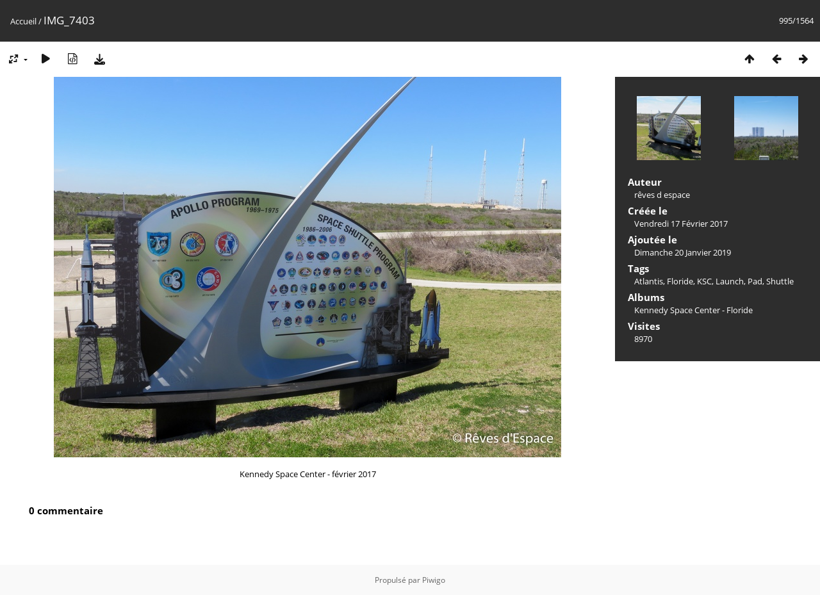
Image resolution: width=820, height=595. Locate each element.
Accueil (23, 21)
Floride (680, 281)
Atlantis (648, 281)
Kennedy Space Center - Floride (693, 310)
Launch (730, 281)
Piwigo (433, 580)
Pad (755, 281)
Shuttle (780, 281)
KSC (704, 281)
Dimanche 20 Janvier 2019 (682, 252)
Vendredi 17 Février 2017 (681, 223)
